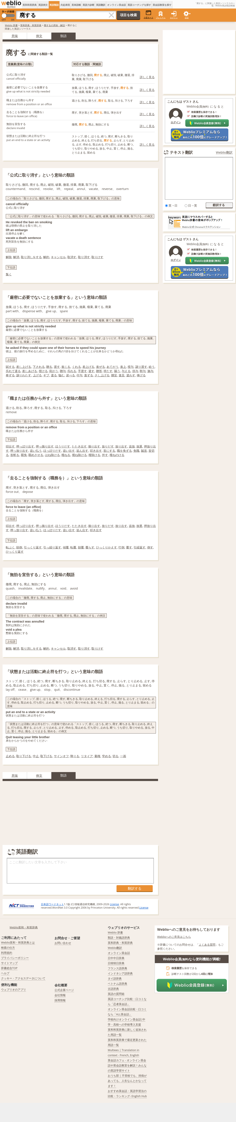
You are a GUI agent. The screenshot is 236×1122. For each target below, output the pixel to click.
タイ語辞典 (115, 978)
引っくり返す (33, 547)
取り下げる (23, 756)
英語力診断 (88, 4)
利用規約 (6, 953)
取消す (71, 257)
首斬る (14, 455)
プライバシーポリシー (15, 958)
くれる (76, 367)
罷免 (24, 455)
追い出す (69, 451)
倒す (150, 547)
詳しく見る (147, 77)
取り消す (84, 257)
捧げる (141, 375)
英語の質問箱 (116, 994)
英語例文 (43, 4)
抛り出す (94, 446)
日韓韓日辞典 (116, 963)
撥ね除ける (79, 455)
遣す (91, 371)
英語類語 (54, 4)
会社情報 (60, 995)
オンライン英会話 (116, 4)
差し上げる (23, 367)
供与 (135, 371)
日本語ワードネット (52, 904)
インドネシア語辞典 (120, 973)
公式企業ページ (64, 990)
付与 (79, 375)
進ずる (88, 375)
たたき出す (79, 446)
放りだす (108, 446)
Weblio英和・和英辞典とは (18, 942)
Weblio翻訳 (224, 152)
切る (115, 756)
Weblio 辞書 (11, 25)
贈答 (99, 371)
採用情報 (60, 1000)
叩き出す (96, 451)
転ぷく (10, 547)
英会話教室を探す (162, 4)
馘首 (144, 451)
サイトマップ (9, 963)
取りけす (97, 257)
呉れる (71, 371)
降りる (74, 756)
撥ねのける (116, 455)
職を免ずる (124, 451)
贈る (49, 367)
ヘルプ (5, 973)
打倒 (121, 547)
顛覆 (81, 547)
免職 (136, 451)
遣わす (130, 375)
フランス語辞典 (117, 968)
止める (10, 756)
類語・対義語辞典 (119, 937)
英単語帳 (76, 4)
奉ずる (10, 375)
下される (39, 367)
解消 (16, 257)
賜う (117, 371)
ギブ (46, 375)
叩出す (10, 446)
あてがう (112, 367)
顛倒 (19, 547)
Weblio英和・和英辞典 (24, 927)
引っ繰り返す (52, 547)
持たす (108, 371)
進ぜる (100, 367)
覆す (129, 547)
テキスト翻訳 (181, 152)
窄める (106, 756)
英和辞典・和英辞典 (30, 25)
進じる (65, 367)
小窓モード (148, 14)
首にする (109, 451)
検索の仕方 (8, 947)
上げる (37, 375)
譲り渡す (141, 367)
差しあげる (29, 371)
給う (152, 367)
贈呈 (114, 375)
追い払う (36, 451)
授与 (131, 367)
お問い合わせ (63, 943)
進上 (123, 367)
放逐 (139, 446)
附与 (143, 371)
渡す (57, 367)
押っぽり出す (25, 446)
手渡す (82, 371)
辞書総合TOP (9, 968)
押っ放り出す (19, 451)
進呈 (122, 375)
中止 (36, 756)
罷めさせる (35, 455)
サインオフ (61, 756)
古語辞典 (113, 989)
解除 (9, 257)
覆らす (89, 547)
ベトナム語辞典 (117, 983)
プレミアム (160, 17)
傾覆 (66, 547)
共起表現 (65, 4)
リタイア (87, 756)
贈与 (63, 371)
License (114, 904)
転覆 (73, 547)
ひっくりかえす (106, 547)
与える (126, 371)
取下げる (46, 756)
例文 (39, 36)
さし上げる (102, 375)
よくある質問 (207, 945)
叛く (9, 274)
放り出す (121, 446)
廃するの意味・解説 (54, 25)
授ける (43, 371)
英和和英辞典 (30, 4)
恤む (61, 375)
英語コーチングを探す (139, 4)
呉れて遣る (13, 371)
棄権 (97, 756)
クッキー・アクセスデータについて (23, 978)
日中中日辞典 (116, 958)
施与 (150, 371)
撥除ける (94, 455)
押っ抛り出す (45, 446)
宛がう (53, 371)
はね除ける (52, 455)
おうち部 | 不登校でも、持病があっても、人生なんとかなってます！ (127, 1081)
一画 (123, 756)
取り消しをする (31, 257)
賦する (10, 367)
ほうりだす (62, 446)
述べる (70, 375)
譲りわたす (23, 375)
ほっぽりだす (52, 451)
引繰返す (139, 547)
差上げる (88, 367)
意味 (15, 36)
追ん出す (82, 451)
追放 (132, 446)
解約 (46, 257)
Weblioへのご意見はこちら (174, 937)
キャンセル (58, 257)
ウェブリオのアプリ (13, 989)
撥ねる (65, 455)
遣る (54, 375)
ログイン (174, 17)
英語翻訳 (100, 4)
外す (105, 455)
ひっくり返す (15, 551)
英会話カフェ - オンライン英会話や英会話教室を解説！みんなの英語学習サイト (127, 1065)
